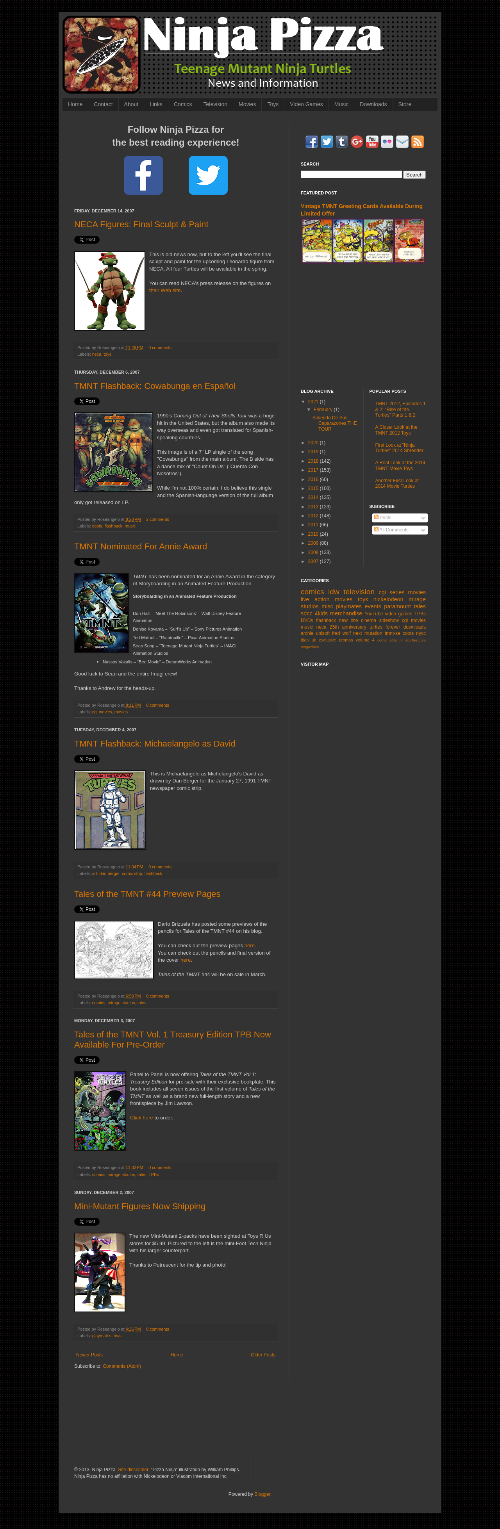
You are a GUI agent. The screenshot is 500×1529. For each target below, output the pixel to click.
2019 (314, 451)
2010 (314, 534)
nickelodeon (388, 599)
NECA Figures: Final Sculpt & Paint (141, 224)
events (372, 606)
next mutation (367, 633)
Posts (382, 517)
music (130, 526)
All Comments (391, 530)
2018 (314, 461)
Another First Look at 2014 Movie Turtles (397, 483)
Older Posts (263, 1355)
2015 (314, 488)
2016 (314, 479)
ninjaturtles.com (413, 640)
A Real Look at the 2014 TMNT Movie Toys (400, 465)
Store (404, 104)
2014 (314, 497)
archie (307, 633)
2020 (314, 443)
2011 (314, 524)
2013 (314, 507)
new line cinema (357, 620)
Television (215, 104)
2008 (314, 552)
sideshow (389, 620)
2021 (314, 402)
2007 (314, 561)
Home (75, 104)
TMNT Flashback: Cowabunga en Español (155, 386)
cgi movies (102, 711)
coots (97, 526)
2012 (314, 516)
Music (341, 104)
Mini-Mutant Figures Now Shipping (139, 1206)
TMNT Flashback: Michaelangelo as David (155, 743)
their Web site (164, 290)
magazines (310, 647)
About (131, 104)
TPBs (153, 1174)
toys (107, 354)
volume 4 (365, 640)
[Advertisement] (363, 326)
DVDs (307, 620)
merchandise (346, 613)
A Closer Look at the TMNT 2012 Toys (396, 429)
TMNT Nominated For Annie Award (140, 546)
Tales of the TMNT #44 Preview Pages (147, 894)
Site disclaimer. (134, 1469)
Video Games (306, 104)
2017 (314, 470)
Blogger (262, 1494)
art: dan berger (106, 873)
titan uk (308, 640)
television (359, 592)
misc (327, 606)
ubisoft (323, 633)
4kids (321, 613)
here (250, 945)
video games (398, 614)
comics (98, 1002)
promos (346, 640)
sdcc (306, 613)
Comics (183, 104)
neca (96, 354)
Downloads (373, 104)
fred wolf (341, 633)
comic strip (132, 873)
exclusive (327, 640)
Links (156, 104)
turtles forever (385, 627)
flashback (114, 526)
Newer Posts (89, 1355)
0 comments (159, 347)
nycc (421, 633)
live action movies (326, 599)
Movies (247, 104)
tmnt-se (392, 633)
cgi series (392, 592)
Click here (141, 1118)
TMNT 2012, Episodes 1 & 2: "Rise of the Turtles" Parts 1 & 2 (400, 409)
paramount (397, 606)
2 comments (157, 519)
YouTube (373, 614)
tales (142, 1002)
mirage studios (121, 1002)
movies (121, 711)
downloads (415, 627)
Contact (103, 104)
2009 (314, 543)
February (324, 409)
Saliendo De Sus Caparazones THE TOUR (334, 423)
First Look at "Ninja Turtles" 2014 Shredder (399, 447)
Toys (273, 104)
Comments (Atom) (122, 1366)
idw (333, 592)
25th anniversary (348, 627)
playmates (101, 1335)
